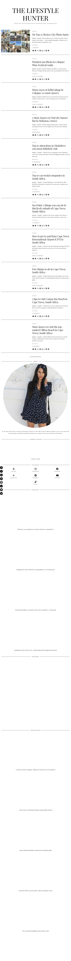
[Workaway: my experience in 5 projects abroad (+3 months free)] (35, 511)
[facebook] (57, 470)
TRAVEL (34, 31)
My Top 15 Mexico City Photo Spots (50, 34)
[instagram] (35, 470)
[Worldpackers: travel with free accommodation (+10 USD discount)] (35, 551)
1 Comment (35, 47)
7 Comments (36, 222)
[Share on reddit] (48, 51)
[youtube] (57, 476)
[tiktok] (35, 483)
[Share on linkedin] (46, 51)
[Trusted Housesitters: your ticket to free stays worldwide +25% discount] (35, 591)
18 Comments (36, 132)
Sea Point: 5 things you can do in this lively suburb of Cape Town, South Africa (49, 208)
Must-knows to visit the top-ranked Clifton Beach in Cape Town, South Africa (47, 330)
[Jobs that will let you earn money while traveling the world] (35, 872)
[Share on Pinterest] (40, 51)
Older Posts (35, 356)
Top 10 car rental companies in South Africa (48, 177)
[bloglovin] (14, 476)
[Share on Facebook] (35, 51)
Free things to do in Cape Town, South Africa (49, 270)
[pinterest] (35, 476)
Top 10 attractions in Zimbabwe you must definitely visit (49, 147)
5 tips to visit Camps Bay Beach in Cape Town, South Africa (49, 300)
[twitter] (14, 470)
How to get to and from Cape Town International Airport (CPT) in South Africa (50, 239)
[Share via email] (33, 51)
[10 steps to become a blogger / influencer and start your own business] (35, 751)
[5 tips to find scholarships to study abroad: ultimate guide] (35, 832)
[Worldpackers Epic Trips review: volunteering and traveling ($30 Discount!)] (35, 632)
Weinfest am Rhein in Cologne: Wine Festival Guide (48, 63)
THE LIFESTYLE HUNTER (35, 14)
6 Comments (36, 313)
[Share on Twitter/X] (38, 51)
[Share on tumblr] (42, 51)
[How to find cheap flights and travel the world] (35, 912)
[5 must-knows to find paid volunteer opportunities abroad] (35, 791)
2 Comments (36, 191)
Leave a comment (37, 76)
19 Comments (36, 162)
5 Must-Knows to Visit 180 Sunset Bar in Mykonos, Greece (50, 119)
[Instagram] (18, 675)
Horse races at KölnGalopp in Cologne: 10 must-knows (47, 91)
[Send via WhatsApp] (44, 51)
